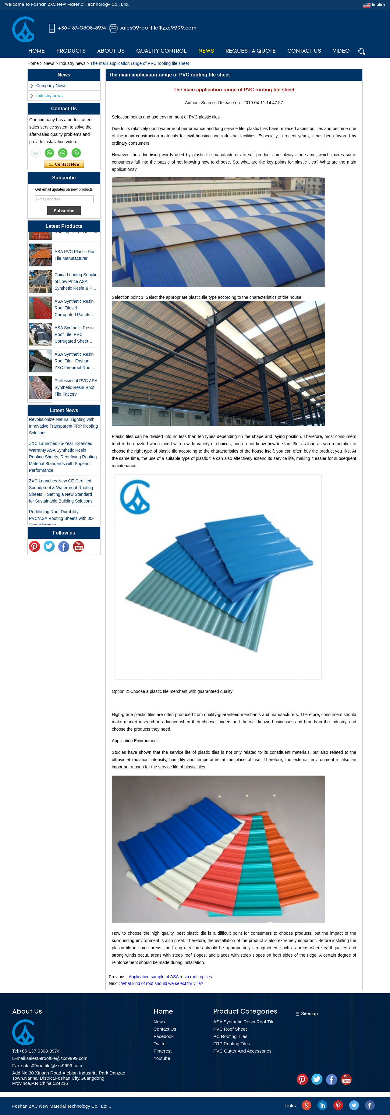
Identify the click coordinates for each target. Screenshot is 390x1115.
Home (36, 51)
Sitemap (309, 1013)
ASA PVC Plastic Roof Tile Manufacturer (76, 256)
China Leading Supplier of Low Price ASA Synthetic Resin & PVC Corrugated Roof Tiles (77, 283)
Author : (193, 102)
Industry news (72, 63)
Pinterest (163, 1050)
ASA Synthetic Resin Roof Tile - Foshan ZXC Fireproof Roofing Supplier (76, 362)
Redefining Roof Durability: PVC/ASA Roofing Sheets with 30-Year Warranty (61, 520)
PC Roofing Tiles (230, 1036)
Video (341, 51)
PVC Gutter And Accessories (242, 1050)
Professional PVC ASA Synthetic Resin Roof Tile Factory (76, 389)
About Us (111, 51)
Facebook (164, 1036)
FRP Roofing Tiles (231, 1043)
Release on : (230, 102)
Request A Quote (250, 51)
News (206, 51)
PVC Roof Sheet (230, 1029)
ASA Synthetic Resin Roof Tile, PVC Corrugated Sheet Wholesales (74, 336)
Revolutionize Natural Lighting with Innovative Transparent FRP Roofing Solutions (63, 427)
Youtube (162, 1058)
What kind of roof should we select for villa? (162, 983)
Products (71, 51)
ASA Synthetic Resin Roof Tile (244, 1021)
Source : (209, 102)
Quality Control (161, 51)
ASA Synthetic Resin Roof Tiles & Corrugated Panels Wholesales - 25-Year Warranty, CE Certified (76, 309)
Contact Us (304, 51)
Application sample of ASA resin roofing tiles (170, 976)
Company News (51, 85)
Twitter (160, 1043)
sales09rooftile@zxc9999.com (158, 28)
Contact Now (64, 164)
